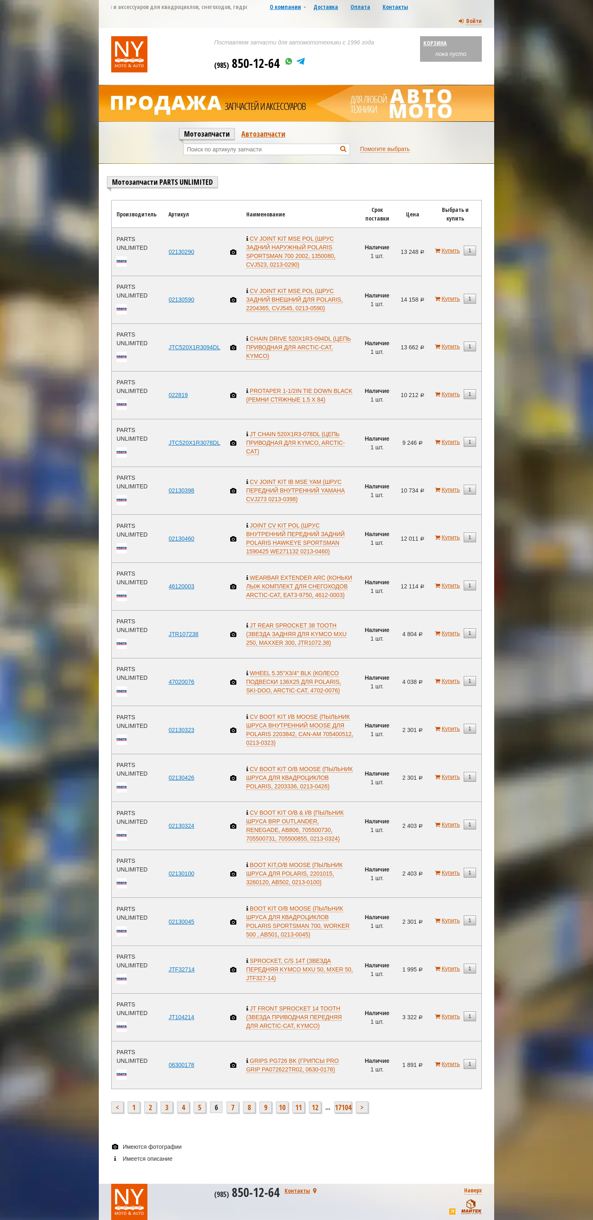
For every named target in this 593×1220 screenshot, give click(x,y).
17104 (343, 1107)
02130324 (181, 826)
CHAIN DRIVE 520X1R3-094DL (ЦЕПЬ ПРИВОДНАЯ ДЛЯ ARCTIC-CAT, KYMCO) (298, 347)
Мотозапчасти (207, 134)
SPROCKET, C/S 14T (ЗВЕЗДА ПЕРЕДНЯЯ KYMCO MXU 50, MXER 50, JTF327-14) (299, 969)
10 (282, 1107)
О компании (285, 7)
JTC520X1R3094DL (194, 347)
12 (315, 1107)
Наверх (473, 1190)
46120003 (181, 586)
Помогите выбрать (385, 149)
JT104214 (181, 1017)
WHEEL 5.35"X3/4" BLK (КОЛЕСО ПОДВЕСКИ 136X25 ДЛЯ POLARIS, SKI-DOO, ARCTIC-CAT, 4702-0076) (293, 682)
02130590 (181, 299)
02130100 (181, 873)
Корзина (434, 43)
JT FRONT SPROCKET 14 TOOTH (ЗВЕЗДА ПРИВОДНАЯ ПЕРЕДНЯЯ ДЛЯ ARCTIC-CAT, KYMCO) (294, 1017)
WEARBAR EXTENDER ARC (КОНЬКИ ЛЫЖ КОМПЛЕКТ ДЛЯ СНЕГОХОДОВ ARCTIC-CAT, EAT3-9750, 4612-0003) (299, 586)
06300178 (181, 1065)
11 (298, 1107)
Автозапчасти (263, 134)
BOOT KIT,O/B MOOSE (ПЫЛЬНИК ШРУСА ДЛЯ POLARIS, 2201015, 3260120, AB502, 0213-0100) (294, 873)
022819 (178, 395)
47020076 (181, 682)
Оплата (360, 7)
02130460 (181, 538)
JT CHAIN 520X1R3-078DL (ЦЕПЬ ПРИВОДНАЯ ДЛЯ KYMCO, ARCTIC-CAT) (295, 443)
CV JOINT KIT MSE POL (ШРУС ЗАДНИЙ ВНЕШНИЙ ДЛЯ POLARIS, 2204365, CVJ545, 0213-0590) (294, 299)
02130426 (181, 777)
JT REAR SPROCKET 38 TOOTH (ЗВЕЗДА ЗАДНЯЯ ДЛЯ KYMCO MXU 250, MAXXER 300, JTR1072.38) (296, 634)
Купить (450, 250)
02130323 (181, 730)
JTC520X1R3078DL (194, 442)
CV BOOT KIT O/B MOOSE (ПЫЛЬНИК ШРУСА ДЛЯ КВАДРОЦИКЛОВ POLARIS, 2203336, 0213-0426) (299, 778)
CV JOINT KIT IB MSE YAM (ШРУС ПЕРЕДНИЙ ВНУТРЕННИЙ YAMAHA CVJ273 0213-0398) (295, 490)
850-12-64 (247, 63)
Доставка (325, 7)
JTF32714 (181, 969)
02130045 (181, 921)
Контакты (395, 7)
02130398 (181, 490)
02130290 (181, 252)
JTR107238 (183, 634)
